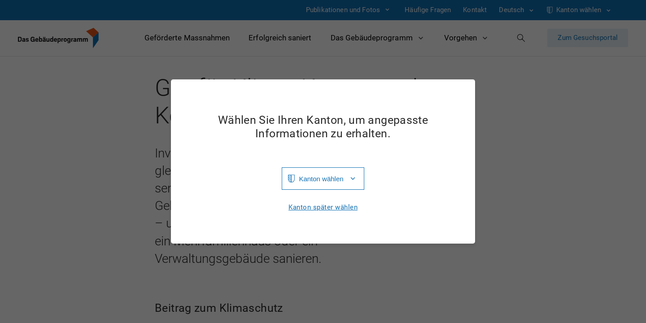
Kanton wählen (321, 179)
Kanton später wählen (323, 207)
